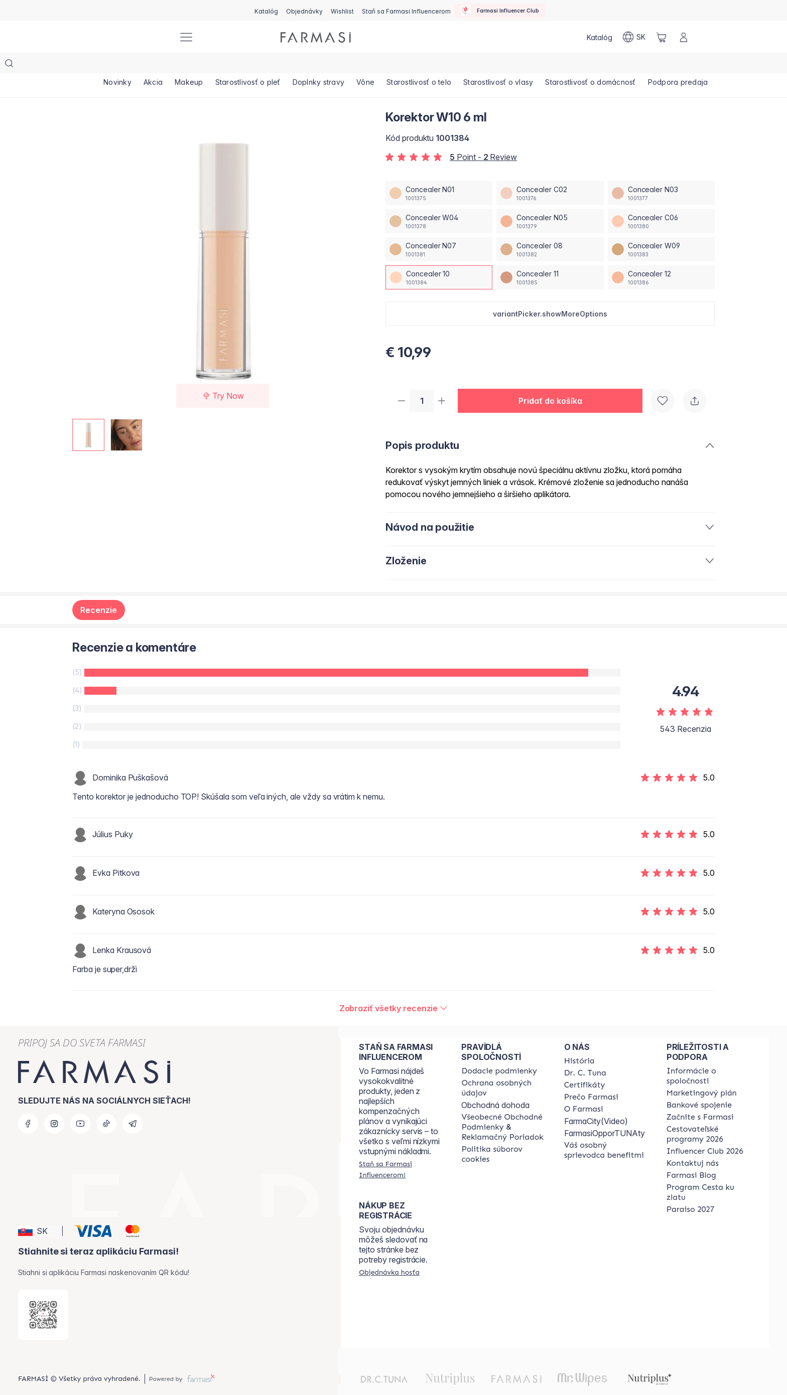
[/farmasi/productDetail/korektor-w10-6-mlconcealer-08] (549, 229)
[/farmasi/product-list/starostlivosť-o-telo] (431, 65)
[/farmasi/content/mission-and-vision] (585, 1054)
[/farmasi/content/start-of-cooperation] (700, 1098)
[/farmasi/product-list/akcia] (156, 65)
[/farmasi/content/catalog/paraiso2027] (691, 1190)
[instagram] (54, 1105)
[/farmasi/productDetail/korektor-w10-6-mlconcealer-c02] (549, 173)
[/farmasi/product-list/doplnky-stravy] (328, 65)
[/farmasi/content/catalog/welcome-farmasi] (606, 1131)
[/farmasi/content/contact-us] (693, 1144)
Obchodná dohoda (495, 1086)
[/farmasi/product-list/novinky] (118, 65)
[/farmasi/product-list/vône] (376, 65)
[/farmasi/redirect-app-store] (43, 1296)
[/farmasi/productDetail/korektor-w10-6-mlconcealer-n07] (438, 229)
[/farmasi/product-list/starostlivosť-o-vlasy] (513, 65)
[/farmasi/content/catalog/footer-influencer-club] (705, 1132)
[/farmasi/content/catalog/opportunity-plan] (702, 1074)
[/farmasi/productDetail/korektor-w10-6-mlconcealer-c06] (661, 201)
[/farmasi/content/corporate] (709, 1057)
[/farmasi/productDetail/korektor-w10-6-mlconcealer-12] (661, 257)
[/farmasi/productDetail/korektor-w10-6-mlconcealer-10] (438, 257)
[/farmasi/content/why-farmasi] (591, 1078)
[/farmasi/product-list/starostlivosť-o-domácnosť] (608, 65)
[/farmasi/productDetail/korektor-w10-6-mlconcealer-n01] (438, 173)
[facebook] (28, 1105)
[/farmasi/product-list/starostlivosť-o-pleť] (255, 65)
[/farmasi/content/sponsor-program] (709, 1173)
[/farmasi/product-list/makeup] (194, 65)
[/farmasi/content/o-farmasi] (583, 1090)
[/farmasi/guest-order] (389, 1253)
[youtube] (80, 1105)
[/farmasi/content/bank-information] (699, 1086)
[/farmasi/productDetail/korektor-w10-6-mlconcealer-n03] (661, 173)
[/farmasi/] (132, 37)
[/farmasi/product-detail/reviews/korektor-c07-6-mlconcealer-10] (393, 989)
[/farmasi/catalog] (266, 11)
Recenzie (98, 591)
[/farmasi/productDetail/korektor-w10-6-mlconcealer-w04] (438, 201)
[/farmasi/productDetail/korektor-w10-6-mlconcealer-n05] (549, 201)
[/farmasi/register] (304, 11)
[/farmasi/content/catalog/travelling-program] (709, 1115)
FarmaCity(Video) (596, 1102)
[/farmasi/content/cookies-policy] (503, 1135)
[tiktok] (106, 1105)
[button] (550, 293)
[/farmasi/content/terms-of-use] (503, 1108)
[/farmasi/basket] (661, 37)
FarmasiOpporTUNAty (604, 1114)
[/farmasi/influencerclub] (500, 11)
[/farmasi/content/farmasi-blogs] (691, 1156)
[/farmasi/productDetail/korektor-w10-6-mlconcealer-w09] (661, 229)
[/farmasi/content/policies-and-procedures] (503, 1069)
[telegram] (132, 1105)
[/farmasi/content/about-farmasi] (579, 1042)
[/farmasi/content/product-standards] (584, 1066)
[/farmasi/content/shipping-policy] (499, 1052)
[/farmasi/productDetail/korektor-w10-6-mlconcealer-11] (549, 257)
